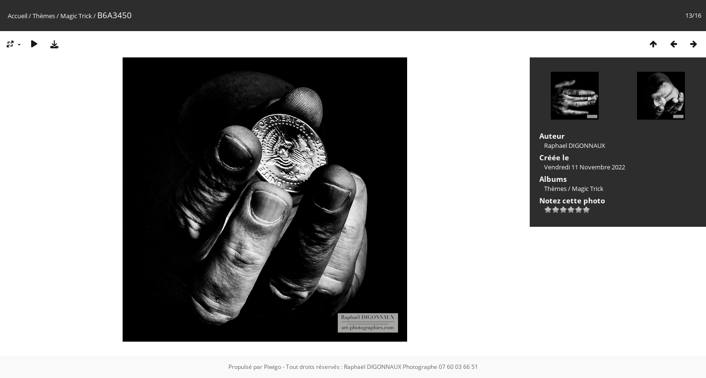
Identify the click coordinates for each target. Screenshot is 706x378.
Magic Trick (76, 15)
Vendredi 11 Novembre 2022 (584, 167)
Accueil (17, 15)
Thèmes (44, 15)
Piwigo (272, 367)
